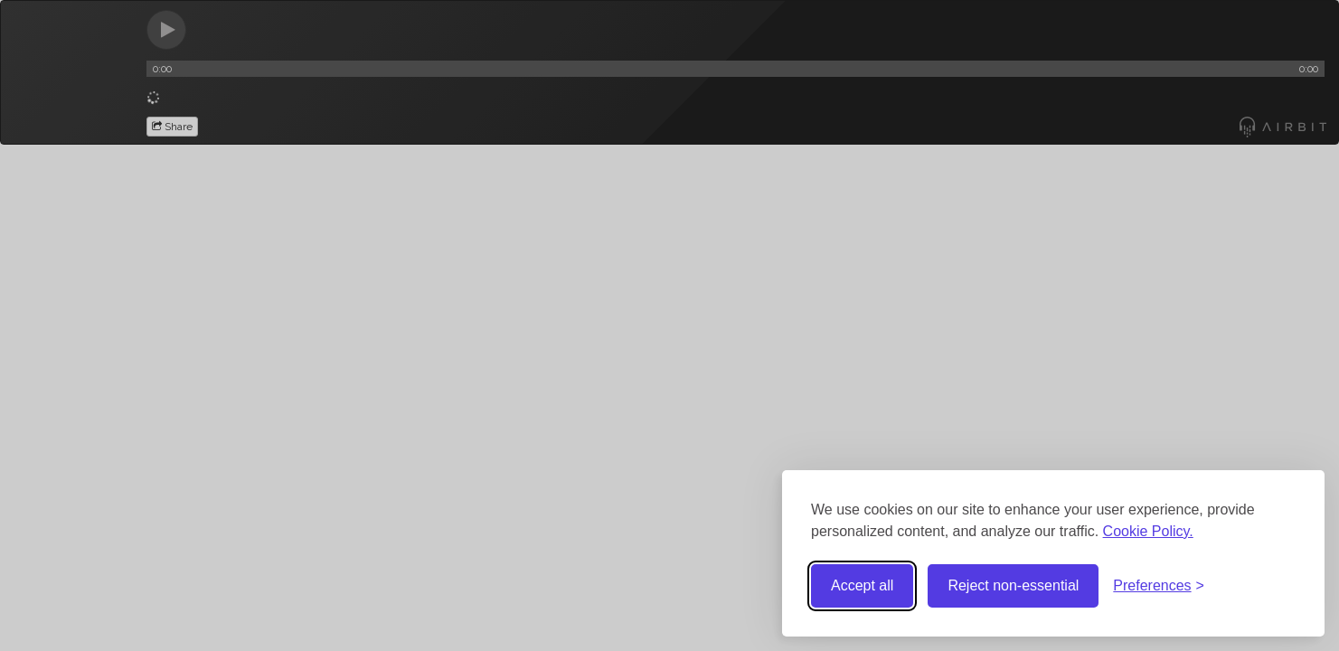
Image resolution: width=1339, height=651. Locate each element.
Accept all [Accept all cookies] (862, 585)
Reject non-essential (1013, 585)
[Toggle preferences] (1158, 586)
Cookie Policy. (1148, 531)
